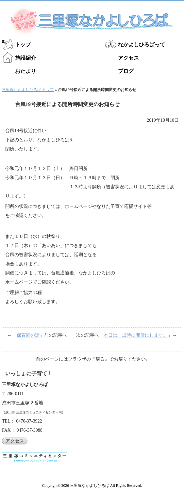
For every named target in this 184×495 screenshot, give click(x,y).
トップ (23, 44)
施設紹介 (25, 58)
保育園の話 (28, 335)
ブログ (126, 71)
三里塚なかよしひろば (89, 486)
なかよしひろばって (141, 44)
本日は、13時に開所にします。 (136, 335)
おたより (25, 71)
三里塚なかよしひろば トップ (28, 89)
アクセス (128, 58)
